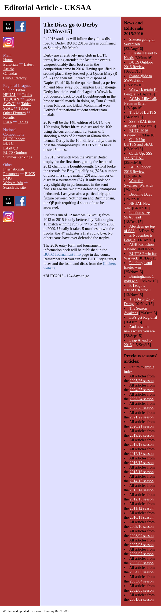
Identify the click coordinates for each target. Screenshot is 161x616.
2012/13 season (141, 499)
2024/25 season (141, 390)
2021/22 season (141, 417)
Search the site (14, 187)
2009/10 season (141, 526)
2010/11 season (141, 517)
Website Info (13, 183)
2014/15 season (141, 481)
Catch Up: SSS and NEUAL (138, 155)
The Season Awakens (135, 310)
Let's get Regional (143, 317)
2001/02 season (141, 599)
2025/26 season (141, 380)
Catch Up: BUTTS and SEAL (138, 142)
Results (8, 117)
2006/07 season (141, 554)
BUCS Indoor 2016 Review (137, 169)
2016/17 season (141, 463)
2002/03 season (141, 590)
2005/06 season (141, 563)
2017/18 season (141, 453)
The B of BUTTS (142, 112)
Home (8, 60)
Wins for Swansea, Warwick (138, 183)
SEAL (8, 108)
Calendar (10, 73)
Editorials (10, 64)
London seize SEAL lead (137, 214)
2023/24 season (141, 399)
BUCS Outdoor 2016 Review (138, 64)
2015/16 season (141, 472)
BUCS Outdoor (15, 152)
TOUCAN (11, 99)
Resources (11, 174)
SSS (6, 90)
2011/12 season (141, 508)
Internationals (13, 169)
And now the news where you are (139, 328)
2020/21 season (141, 426)
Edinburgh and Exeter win (138, 265)
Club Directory (15, 78)
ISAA (7, 122)
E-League (10, 148)
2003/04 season (141, 581)
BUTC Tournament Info (62, 254)
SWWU (9, 104)
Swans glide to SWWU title (138, 78)
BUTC (8, 143)
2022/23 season (141, 408)
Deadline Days (140, 194)
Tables (20, 90)
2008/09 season (141, 535)
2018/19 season (141, 444)
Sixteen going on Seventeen (139, 41)
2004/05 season (141, 572)
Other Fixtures (14, 113)
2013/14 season (141, 490)
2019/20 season (141, 435)
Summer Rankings (17, 157)
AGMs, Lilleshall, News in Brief (140, 101)
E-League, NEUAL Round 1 (137, 287)
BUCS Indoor (14, 139)
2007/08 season (141, 545)
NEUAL (9, 94)
